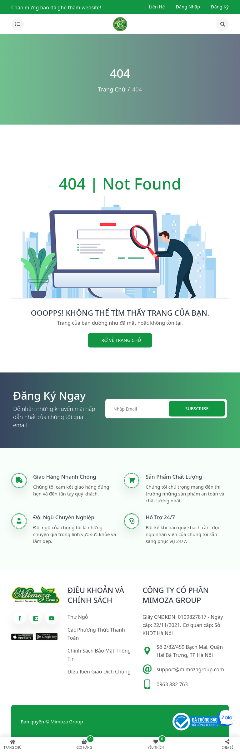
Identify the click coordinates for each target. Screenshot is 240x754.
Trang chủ (111, 89)
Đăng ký (220, 7)
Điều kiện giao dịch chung (99, 671)
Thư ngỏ (78, 617)
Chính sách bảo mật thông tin (99, 654)
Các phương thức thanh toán (96, 633)
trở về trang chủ (120, 340)
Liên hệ (157, 7)
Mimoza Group (67, 721)
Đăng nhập (188, 7)
